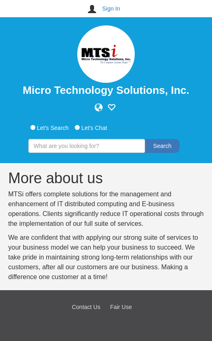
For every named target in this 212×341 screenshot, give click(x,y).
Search (162, 146)
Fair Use (121, 307)
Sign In (111, 8)
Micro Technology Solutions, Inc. (106, 90)
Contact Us (86, 307)
